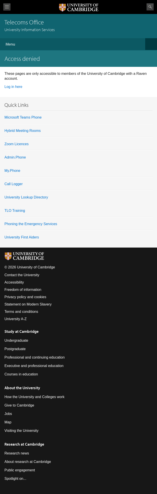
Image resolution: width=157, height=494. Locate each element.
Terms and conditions (21, 311)
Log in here (13, 87)
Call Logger (13, 184)
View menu (6, 7)
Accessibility (14, 282)
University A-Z (15, 319)
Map (7, 422)
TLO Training (14, 210)
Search (150, 6)
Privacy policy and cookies (25, 297)
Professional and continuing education (34, 357)
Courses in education (21, 374)
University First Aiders (21, 237)
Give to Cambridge (19, 405)
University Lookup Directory (26, 197)
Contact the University (21, 275)
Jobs (8, 414)
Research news (16, 453)
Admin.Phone (15, 157)
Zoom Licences (16, 144)
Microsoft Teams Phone (23, 117)
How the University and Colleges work (34, 397)
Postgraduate (15, 349)
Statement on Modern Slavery (28, 304)
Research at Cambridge (24, 444)
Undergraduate (16, 340)
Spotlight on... (15, 478)
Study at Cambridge (21, 331)
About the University (22, 387)
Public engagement (19, 470)
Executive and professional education (33, 366)
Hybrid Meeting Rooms (22, 131)
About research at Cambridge (27, 462)
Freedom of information (22, 290)
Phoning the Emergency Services (30, 224)
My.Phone (12, 171)
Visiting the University (21, 430)
